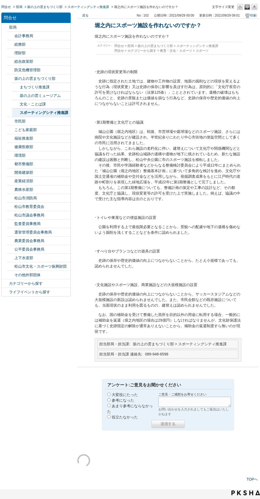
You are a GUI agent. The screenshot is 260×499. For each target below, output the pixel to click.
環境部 (20, 155)
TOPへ (252, 479)
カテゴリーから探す (26, 283)
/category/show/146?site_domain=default (10, 224)
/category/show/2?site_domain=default (5, 283)
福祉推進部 (23, 138)
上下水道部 (23, 258)
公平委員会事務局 (29, 249)
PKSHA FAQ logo (245, 492)
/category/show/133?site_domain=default (10, 155)
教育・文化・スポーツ (176, 51)
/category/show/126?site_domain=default (10, 61)
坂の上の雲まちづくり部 (44, 7)
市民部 (20, 121)
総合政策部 (23, 61)
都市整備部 (23, 164)
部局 (19, 7)
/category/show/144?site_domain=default (10, 258)
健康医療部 (23, 147)
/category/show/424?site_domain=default (10, 70)
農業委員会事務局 (29, 241)
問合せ (6, 7)
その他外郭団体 (27, 275)
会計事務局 (23, 36)
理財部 (20, 53)
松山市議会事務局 (29, 215)
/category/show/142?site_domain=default (10, 206)
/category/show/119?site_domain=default (5, 27)
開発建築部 (23, 172)
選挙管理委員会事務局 (33, 232)
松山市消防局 (25, 198)
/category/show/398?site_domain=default (10, 78)
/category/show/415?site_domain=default (10, 130)
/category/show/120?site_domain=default (10, 36)
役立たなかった (125, 417)
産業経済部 (23, 181)
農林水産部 (23, 189)
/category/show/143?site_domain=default (10, 215)
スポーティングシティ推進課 (88, 7)
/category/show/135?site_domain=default (10, 164)
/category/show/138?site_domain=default (10, 181)
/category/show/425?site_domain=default (10, 172)
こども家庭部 (25, 130)
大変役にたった (125, 395)
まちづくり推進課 (35, 87)
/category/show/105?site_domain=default (5, 292)
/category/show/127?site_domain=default (10, 53)
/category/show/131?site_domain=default (10, 275)
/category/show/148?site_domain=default (10, 232)
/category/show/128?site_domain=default (10, 121)
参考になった (123, 400)
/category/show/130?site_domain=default (10, 138)
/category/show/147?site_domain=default (10, 241)
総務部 (20, 44)
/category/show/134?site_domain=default (10, 266)
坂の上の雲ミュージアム (40, 95)
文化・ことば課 (33, 104)
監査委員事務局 (27, 223)
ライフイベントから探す (29, 292)
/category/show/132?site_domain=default (10, 147)
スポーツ (202, 51)
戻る (85, 15)
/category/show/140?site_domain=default (10, 198)
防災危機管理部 (27, 70)
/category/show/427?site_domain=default (10, 189)
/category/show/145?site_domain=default (10, 249)
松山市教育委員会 (29, 206)
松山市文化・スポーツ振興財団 (40, 266)
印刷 (253, 15)
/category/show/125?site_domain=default (10, 44)
